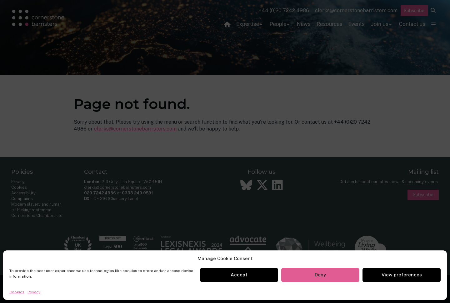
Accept (239, 274)
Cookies (16, 292)
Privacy (34, 292)
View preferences (402, 274)
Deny (320, 274)
